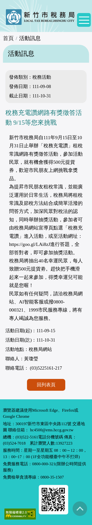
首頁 (8, 38)
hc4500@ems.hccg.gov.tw (51, 430)
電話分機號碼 (50, 437)
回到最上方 (79, 508)
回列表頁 (46, 384)
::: (1, 37)
